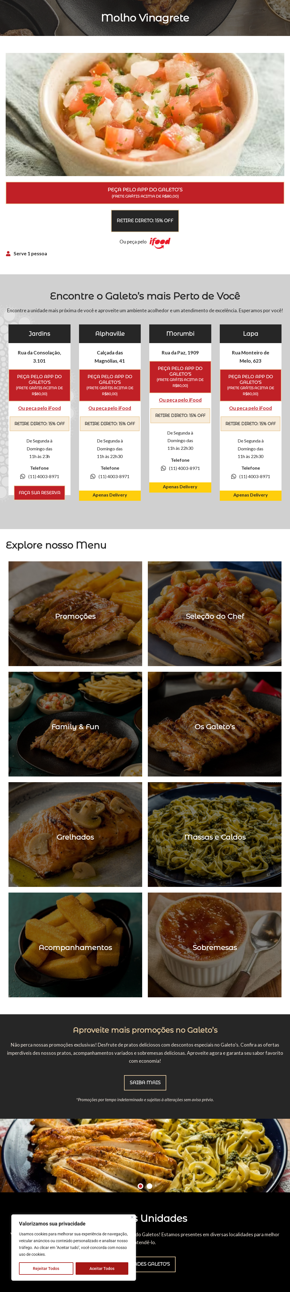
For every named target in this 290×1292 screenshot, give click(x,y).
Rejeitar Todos (46, 1268)
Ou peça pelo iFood (39, 408)
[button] (140, 1186)
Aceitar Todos (101, 1268)
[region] (73, 1247)
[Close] (132, 1217)
